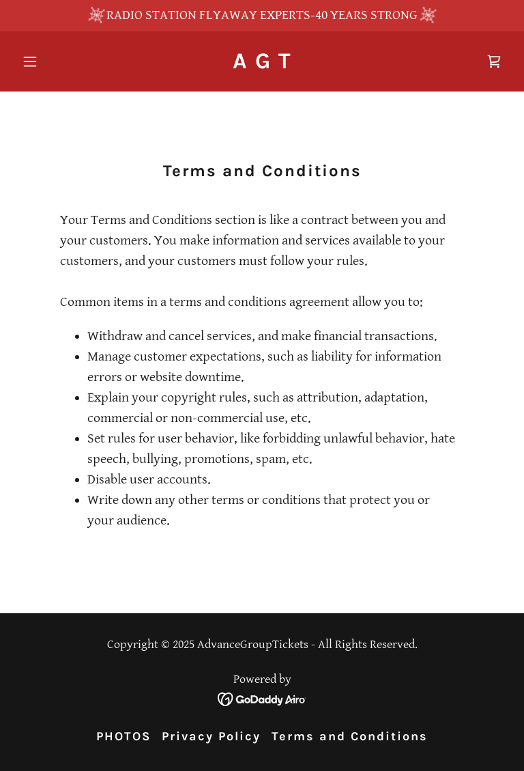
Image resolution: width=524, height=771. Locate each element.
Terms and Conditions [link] (350, 736)
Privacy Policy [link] (211, 736)
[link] (262, 64)
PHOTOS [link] (123, 736)
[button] (53, 61)
